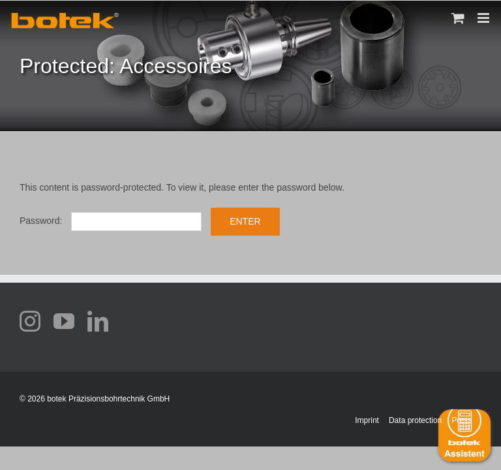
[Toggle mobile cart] (457, 18)
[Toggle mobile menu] (484, 18)
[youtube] (63, 321)
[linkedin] (97, 321)
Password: (111, 220)
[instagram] (30, 321)
